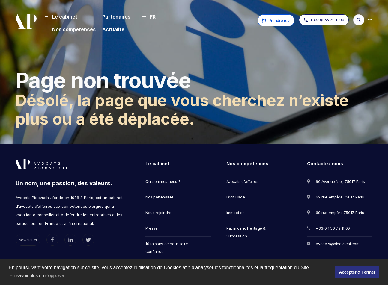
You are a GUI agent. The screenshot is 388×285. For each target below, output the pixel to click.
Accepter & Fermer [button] (357, 272)
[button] (60, 17)
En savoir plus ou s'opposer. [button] (37, 275)
